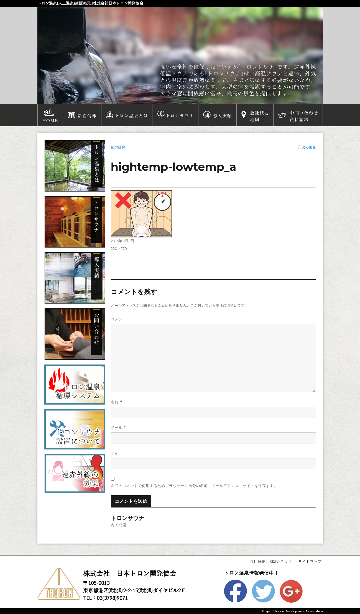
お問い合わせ (280, 561)
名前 (116, 402)
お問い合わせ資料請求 (298, 115)
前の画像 (118, 147)
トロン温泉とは (126, 115)
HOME (50, 115)
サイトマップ (309, 561)
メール (118, 427)
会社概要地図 (255, 115)
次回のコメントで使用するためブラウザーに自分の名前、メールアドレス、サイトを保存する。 (194, 485)
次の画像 (309, 147)
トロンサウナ (175, 115)
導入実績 (217, 115)
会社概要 (257, 561)
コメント (118, 319)
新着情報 (82, 115)
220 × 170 (119, 248)
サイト (116, 453)
